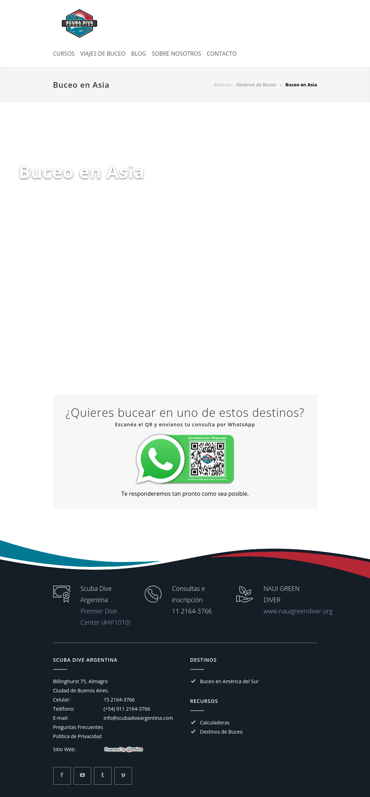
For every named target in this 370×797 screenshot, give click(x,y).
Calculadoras (215, 722)
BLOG (138, 53)
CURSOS (64, 53)
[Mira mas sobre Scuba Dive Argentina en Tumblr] (102, 775)
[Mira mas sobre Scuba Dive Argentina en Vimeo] (123, 775)
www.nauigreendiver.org (298, 611)
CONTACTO (222, 53)
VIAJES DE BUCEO (102, 53)
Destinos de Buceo (221, 731)
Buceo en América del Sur (229, 681)
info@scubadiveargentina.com (138, 718)
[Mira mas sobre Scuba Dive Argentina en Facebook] (62, 775)
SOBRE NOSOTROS (176, 53)
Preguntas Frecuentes (78, 727)
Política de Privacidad (77, 736)
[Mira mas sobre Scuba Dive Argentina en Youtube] (82, 775)
